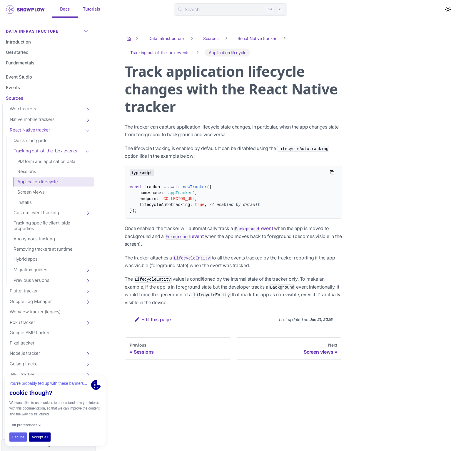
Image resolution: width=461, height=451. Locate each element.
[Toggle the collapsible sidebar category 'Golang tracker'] (87, 364)
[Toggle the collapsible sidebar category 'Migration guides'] (87, 269)
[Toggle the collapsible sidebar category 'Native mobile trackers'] (87, 119)
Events (13, 87)
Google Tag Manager (30, 301)
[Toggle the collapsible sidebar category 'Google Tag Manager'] (87, 301)
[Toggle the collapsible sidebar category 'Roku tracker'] (87, 322)
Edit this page (152, 319)
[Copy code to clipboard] (332, 173)
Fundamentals (20, 63)
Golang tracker (24, 364)
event (253, 228)
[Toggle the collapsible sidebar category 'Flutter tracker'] (87, 291)
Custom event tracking (36, 212)
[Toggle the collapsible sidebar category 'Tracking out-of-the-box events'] (87, 151)
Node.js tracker (25, 353)
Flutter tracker (24, 291)
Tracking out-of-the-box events (45, 151)
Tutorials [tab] (91, 9)
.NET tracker (22, 374)
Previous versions (31, 280)
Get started (17, 52)
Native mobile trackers (32, 119)
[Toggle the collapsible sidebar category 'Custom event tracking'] (87, 212)
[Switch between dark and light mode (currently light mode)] (448, 9)
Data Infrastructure (48, 30)
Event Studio (19, 77)
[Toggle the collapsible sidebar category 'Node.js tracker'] (87, 353)
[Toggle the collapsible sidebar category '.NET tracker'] (87, 374)
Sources (14, 98)
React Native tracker (30, 130)
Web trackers (23, 108)
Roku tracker (22, 322)
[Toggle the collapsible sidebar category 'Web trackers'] (87, 109)
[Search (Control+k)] (230, 9)
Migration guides (30, 269)
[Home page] (129, 38)
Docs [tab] (65, 9)
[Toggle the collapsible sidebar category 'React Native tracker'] (87, 130)
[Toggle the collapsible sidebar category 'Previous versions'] (87, 280)
